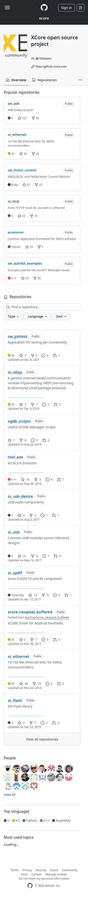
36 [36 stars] (23, 684)
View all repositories (42, 739)
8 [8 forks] (34, 556)
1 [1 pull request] (56, 355)
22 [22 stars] (22, 556)
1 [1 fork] (34, 404)
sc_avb (14, 532)
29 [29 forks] (36, 684)
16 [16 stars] (25, 479)
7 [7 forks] (33, 640)
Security (41, 870)
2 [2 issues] (44, 723)
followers (43, 59)
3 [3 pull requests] (60, 684)
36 (23, 154)
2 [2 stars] (22, 404)
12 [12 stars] (32, 595)
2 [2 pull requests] (45, 440)
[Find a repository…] (42, 307)
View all (9, 794)
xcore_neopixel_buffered (30, 612)
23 (29, 247)
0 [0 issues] (45, 355)
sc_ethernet (18, 656)
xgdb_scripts (19, 421)
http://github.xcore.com (51, 67)
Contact (36, 874)
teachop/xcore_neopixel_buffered (47, 617)
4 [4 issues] (49, 479)
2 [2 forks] (32, 515)
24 (21, 216)
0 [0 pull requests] (57, 404)
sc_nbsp (15, 372)
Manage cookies (56, 874)
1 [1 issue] (44, 515)
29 (35, 154)
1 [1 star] (22, 355)
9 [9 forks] (37, 479)
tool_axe (15, 457)
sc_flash (15, 700)
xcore (44, 18)
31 (26, 185)
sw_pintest (17, 336)
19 (34, 216)
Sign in (66, 7)
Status (54, 870)
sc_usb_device (20, 496)
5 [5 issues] (49, 684)
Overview (16, 80)
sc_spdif (15, 572)
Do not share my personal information (44, 879)
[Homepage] (44, 8)
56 (35, 118)
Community (69, 870)
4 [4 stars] (21, 515)
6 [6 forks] (22, 440)
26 (37, 278)
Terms (15, 870)
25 (38, 185)
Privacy (27, 870)
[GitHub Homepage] (30, 886)
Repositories (44, 80)
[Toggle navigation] (7, 7)
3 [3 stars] (21, 723)
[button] (80, 80)
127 (22, 118)
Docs (24, 874)
